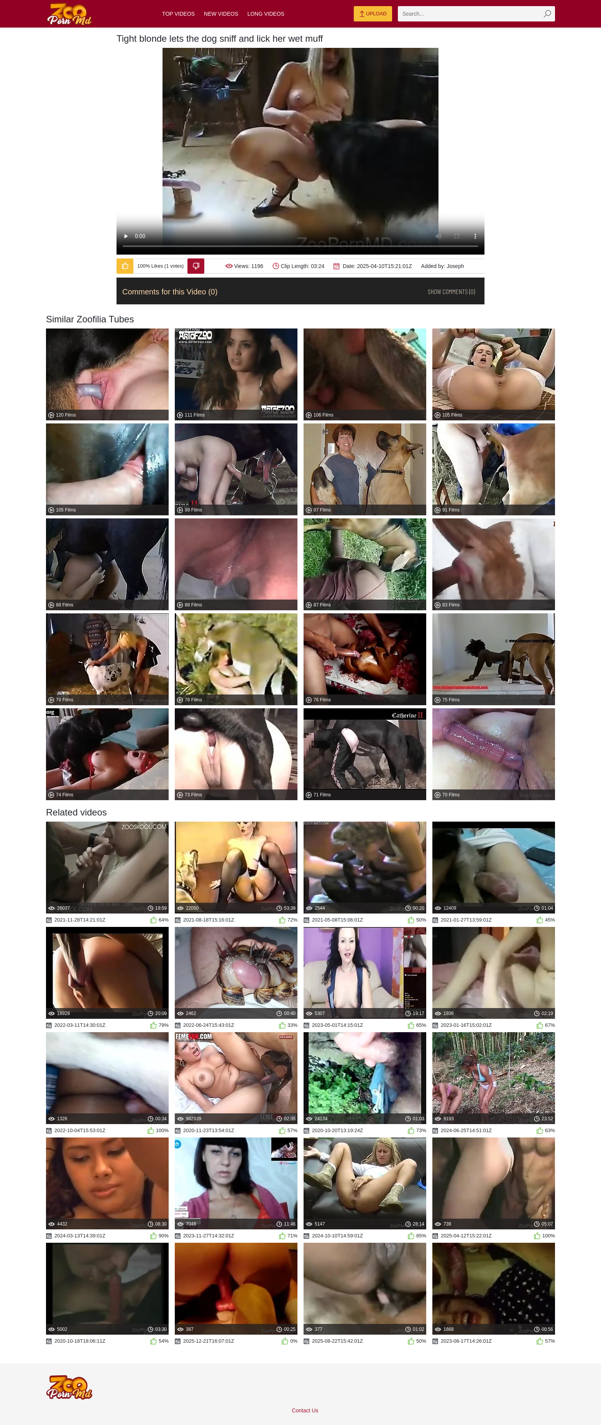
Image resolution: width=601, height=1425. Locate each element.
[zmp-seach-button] (547, 13)
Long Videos (265, 14)
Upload (372, 14)
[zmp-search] (476, 13)
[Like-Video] (125, 266)
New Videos (221, 14)
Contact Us (305, 1410)
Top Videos (178, 14)
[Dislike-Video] (195, 266)
